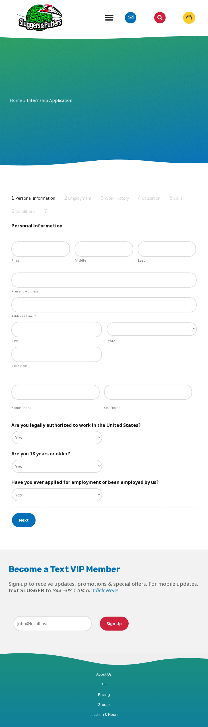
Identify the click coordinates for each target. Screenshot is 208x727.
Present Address (25, 291)
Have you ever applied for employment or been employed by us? (84, 482)
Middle (80, 260)
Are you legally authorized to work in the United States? (76, 425)
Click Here (105, 590)
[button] (109, 18)
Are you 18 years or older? (40, 454)
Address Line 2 (24, 316)
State (111, 341)
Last (141, 260)
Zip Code (19, 366)
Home (16, 100)
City (15, 341)
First (15, 260)
